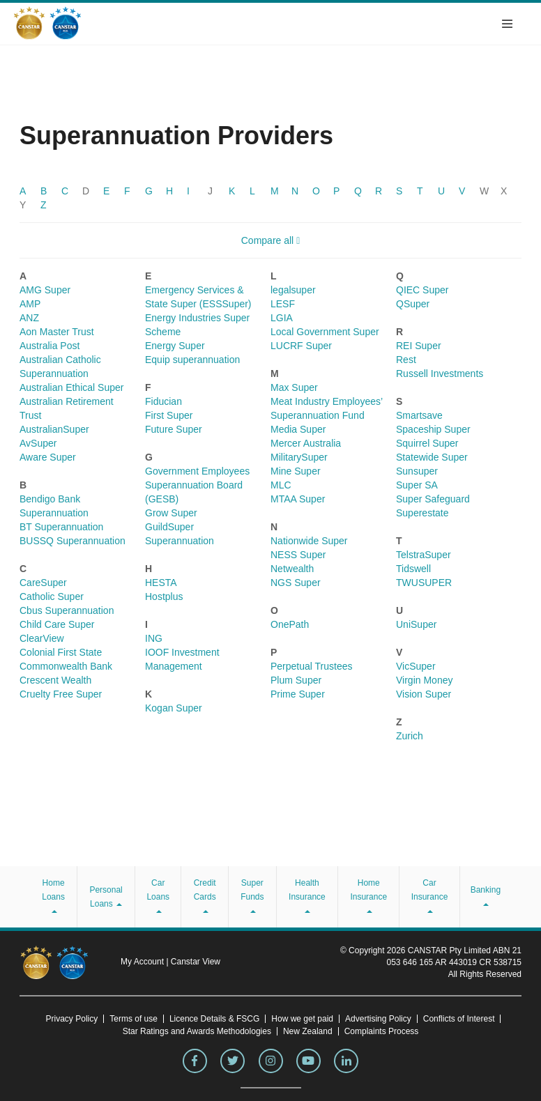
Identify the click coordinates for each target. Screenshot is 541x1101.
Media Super (298, 429)
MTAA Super (297, 499)
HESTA (161, 582)
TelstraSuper (423, 554)
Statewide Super (432, 457)
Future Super (173, 429)
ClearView (42, 638)
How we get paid (302, 1019)
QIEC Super (422, 289)
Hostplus (164, 596)
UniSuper (416, 624)
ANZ (29, 317)
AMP (30, 303)
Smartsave (419, 415)
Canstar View (195, 962)
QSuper (412, 303)
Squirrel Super (427, 443)
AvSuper (38, 443)
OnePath (289, 624)
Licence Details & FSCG (214, 1019)
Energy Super (175, 345)
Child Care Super (57, 624)
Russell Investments (439, 373)
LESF (282, 303)
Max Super (294, 387)
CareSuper (43, 582)
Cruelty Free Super (61, 694)
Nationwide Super (309, 540)
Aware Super (48, 457)
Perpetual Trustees (311, 666)
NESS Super (298, 554)
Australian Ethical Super (71, 387)
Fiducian (163, 401)
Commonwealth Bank (66, 666)
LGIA (281, 317)
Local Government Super (324, 331)
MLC (280, 485)
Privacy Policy (72, 1019)
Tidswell (413, 568)
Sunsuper (417, 471)
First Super (168, 415)
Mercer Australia (305, 443)
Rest (406, 359)
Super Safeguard (433, 499)
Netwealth (292, 568)
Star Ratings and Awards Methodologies (197, 1031)
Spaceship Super (433, 429)
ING (153, 638)
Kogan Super (173, 708)
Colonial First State (61, 652)
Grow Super (171, 512)
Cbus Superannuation (67, 610)
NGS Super (295, 582)
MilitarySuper (299, 457)
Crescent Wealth (55, 680)
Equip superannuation (192, 359)
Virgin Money (424, 680)
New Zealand (308, 1031)
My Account (143, 962)
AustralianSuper (54, 429)
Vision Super (423, 694)
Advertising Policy (378, 1019)
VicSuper (416, 666)
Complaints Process (381, 1031)
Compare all (270, 240)
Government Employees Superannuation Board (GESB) (197, 485)
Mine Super (295, 471)
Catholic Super (52, 596)
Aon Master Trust (57, 331)
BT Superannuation (61, 526)
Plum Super (295, 680)
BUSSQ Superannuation (72, 540)
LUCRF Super (301, 345)
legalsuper (293, 289)
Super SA (417, 485)
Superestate (422, 512)
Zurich (409, 735)
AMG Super (45, 289)
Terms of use (133, 1019)
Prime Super (297, 694)
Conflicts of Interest (459, 1019)
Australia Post (49, 345)
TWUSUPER (424, 582)
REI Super (418, 345)
